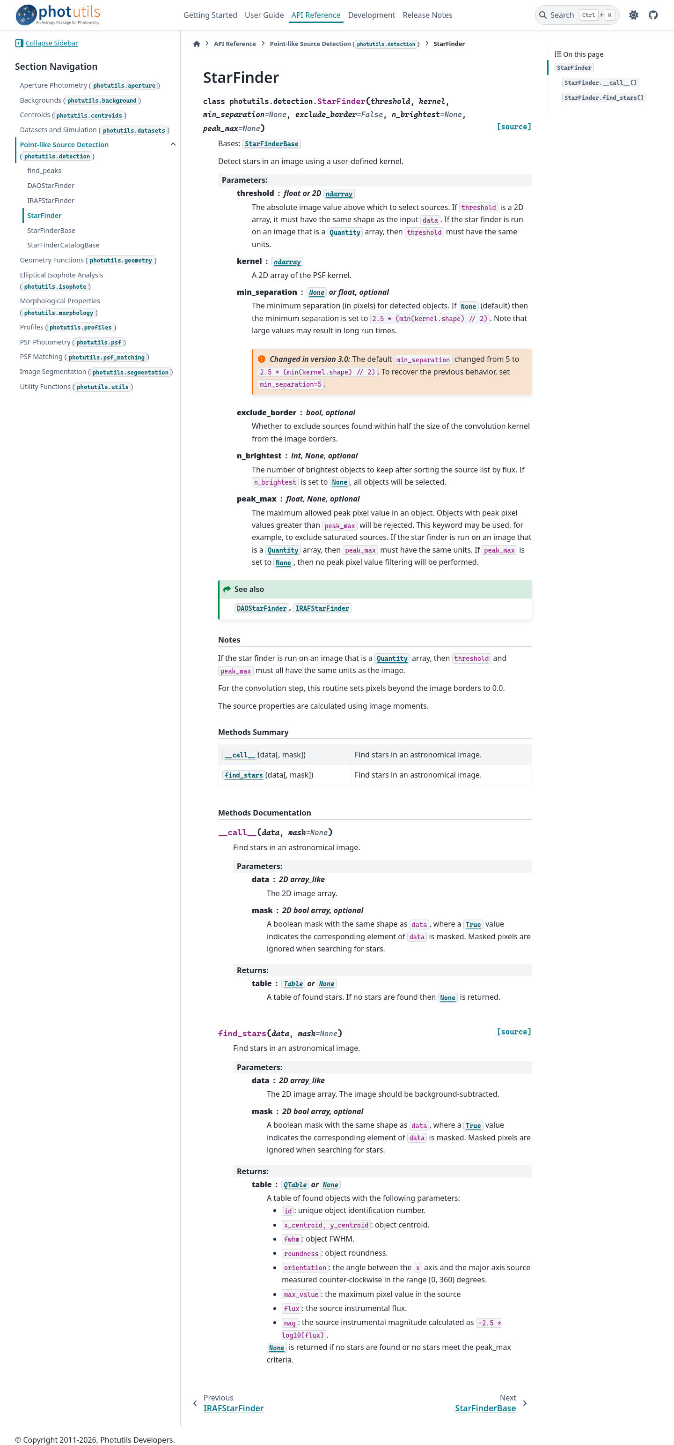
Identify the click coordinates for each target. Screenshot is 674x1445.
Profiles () (68, 339)
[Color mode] (633, 15)
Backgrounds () (80, 100)
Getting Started (210, 15)
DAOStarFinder (50, 196)
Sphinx (78, 1431)
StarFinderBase (51, 241)
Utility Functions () (76, 409)
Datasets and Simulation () (58, 135)
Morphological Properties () (60, 317)
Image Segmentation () (62, 388)
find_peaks (44, 181)
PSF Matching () (84, 368)
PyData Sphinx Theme (595, 1423)
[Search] (577, 15)
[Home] (188, 44)
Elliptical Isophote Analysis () (61, 292)
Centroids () (73, 115)
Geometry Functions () (88, 272)
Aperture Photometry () (90, 85)
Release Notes (427, 15)
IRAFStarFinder (50, 211)
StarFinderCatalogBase (63, 256)
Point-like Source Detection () (64, 161)
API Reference (316, 15)
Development (372, 15)
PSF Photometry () (72, 353)
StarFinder (44, 226)
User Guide (264, 15)
